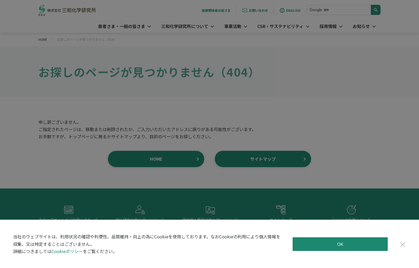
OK (340, 244)
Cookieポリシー (67, 251)
